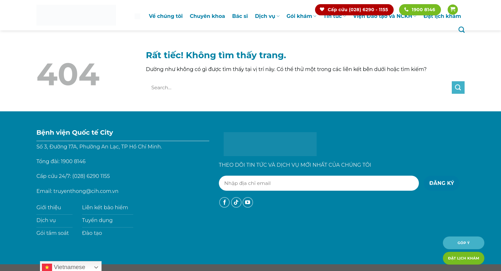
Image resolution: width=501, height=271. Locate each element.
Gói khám (302, 16)
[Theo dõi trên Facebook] (224, 202)
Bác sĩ (240, 16)
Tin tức (334, 16)
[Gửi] (458, 87)
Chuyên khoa (207, 16)
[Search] (462, 29)
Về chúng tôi (166, 16)
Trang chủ (137, 16)
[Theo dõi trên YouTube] (248, 202)
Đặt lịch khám (442, 16)
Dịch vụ (267, 16)
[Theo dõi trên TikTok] (236, 202)
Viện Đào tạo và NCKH (384, 16)
